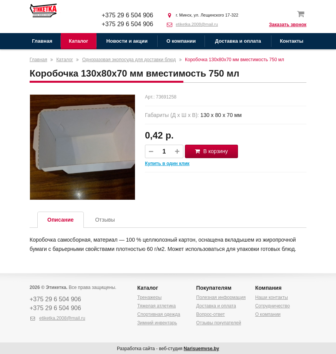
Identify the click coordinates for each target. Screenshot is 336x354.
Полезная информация (221, 297)
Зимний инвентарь (157, 323)
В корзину (211, 151)
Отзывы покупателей (218, 323)
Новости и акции (127, 41)
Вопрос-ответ (210, 314)
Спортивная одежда (158, 314)
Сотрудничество (272, 306)
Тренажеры (149, 297)
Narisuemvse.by (201, 348)
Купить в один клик (167, 163)
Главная (42, 41)
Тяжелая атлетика (156, 306)
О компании (181, 41)
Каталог (78, 41)
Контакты (291, 41)
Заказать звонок (287, 24)
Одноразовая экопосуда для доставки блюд (129, 59)
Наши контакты (271, 297)
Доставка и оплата (238, 41)
